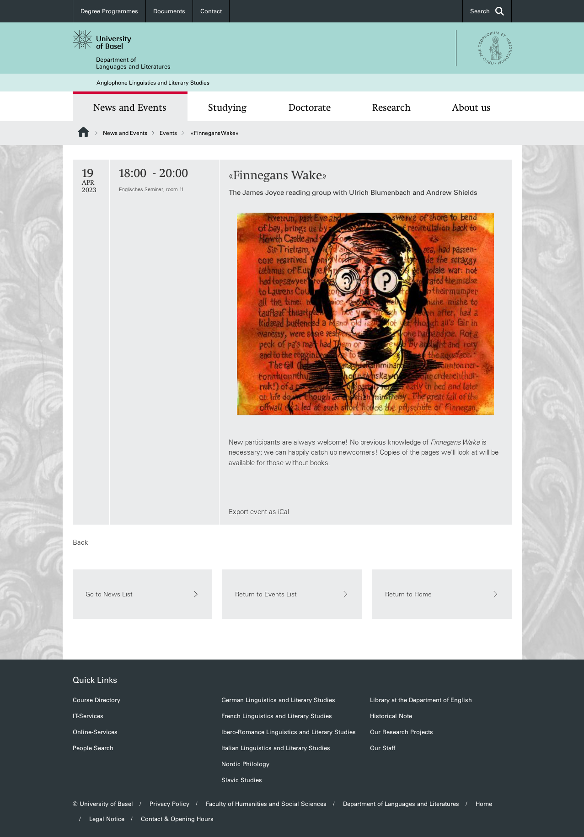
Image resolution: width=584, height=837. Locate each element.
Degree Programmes (109, 11)
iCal (283, 511)
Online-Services (95, 732)
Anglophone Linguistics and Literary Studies (152, 83)
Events (168, 133)
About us (471, 107)
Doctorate (310, 107)
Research (391, 107)
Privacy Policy (169, 803)
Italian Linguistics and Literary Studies (275, 748)
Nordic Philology (245, 764)
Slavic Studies (241, 780)
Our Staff (382, 748)
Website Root (83, 132)
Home (484, 803)
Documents (169, 11)
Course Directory (96, 700)
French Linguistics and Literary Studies (276, 716)
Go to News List (142, 594)
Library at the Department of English (421, 700)
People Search (93, 748)
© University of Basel (103, 803)
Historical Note (391, 716)
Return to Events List (292, 594)
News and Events (129, 107)
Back (80, 542)
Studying (227, 107)
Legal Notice (106, 819)
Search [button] (487, 11)
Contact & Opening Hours (177, 819)
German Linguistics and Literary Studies (278, 700)
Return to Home (441, 594)
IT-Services (88, 716)
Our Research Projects (401, 732)
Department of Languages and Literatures (133, 63)
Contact (211, 11)
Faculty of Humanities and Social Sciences (266, 803)
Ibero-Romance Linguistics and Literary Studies (288, 732)
